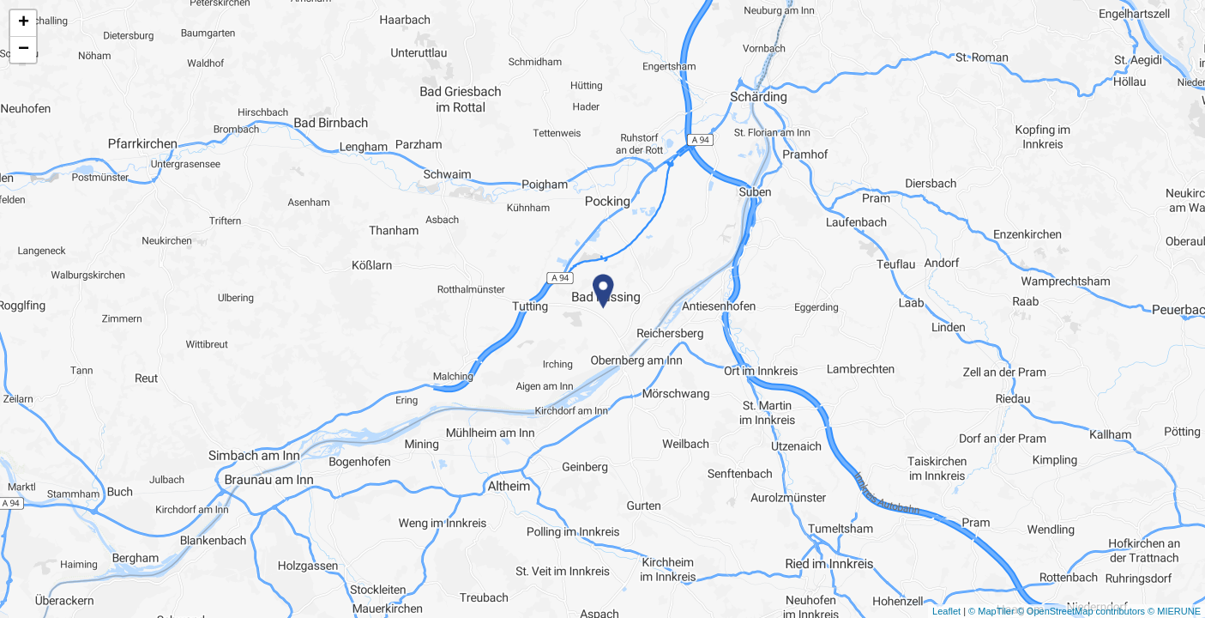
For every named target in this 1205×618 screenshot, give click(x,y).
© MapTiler (991, 611)
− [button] (23, 50)
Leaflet (946, 611)
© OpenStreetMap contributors (1081, 611)
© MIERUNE (1174, 611)
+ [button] (23, 23)
